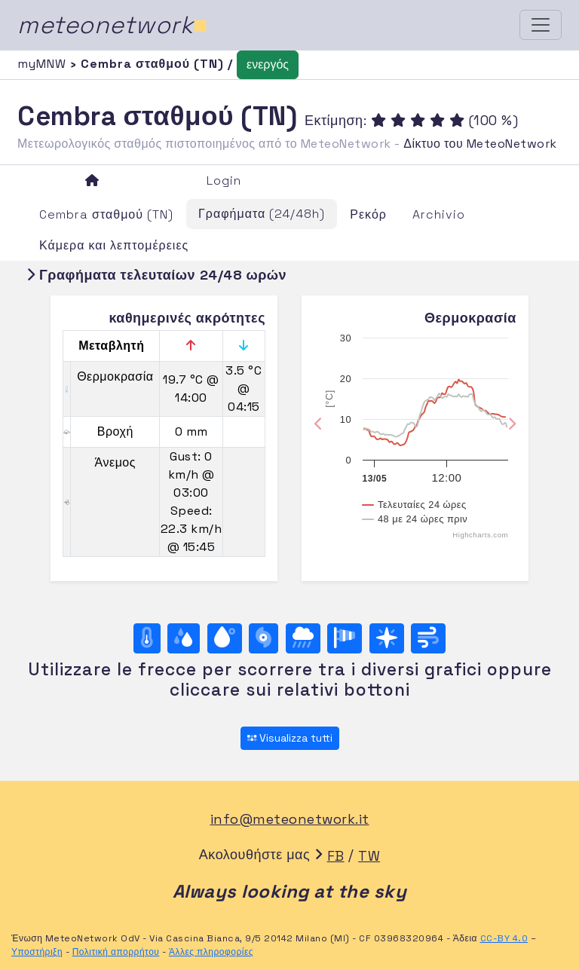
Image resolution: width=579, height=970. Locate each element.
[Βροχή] (303, 638)
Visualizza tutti (289, 738)
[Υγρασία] (183, 638)
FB (336, 855)
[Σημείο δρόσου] (224, 638)
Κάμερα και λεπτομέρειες (113, 245)
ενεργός (268, 64)
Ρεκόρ (368, 214)
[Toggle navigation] (540, 25)
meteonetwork (112, 25)
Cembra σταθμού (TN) (106, 214)
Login (224, 180)
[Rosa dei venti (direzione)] (386, 638)
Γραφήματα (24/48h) (261, 214)
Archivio (438, 214)
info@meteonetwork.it (289, 819)
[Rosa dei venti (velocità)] (344, 638)
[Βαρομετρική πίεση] (263, 638)
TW (369, 855)
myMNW (43, 64)
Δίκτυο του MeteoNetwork (479, 143)
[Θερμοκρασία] (147, 638)
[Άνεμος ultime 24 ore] (428, 638)
